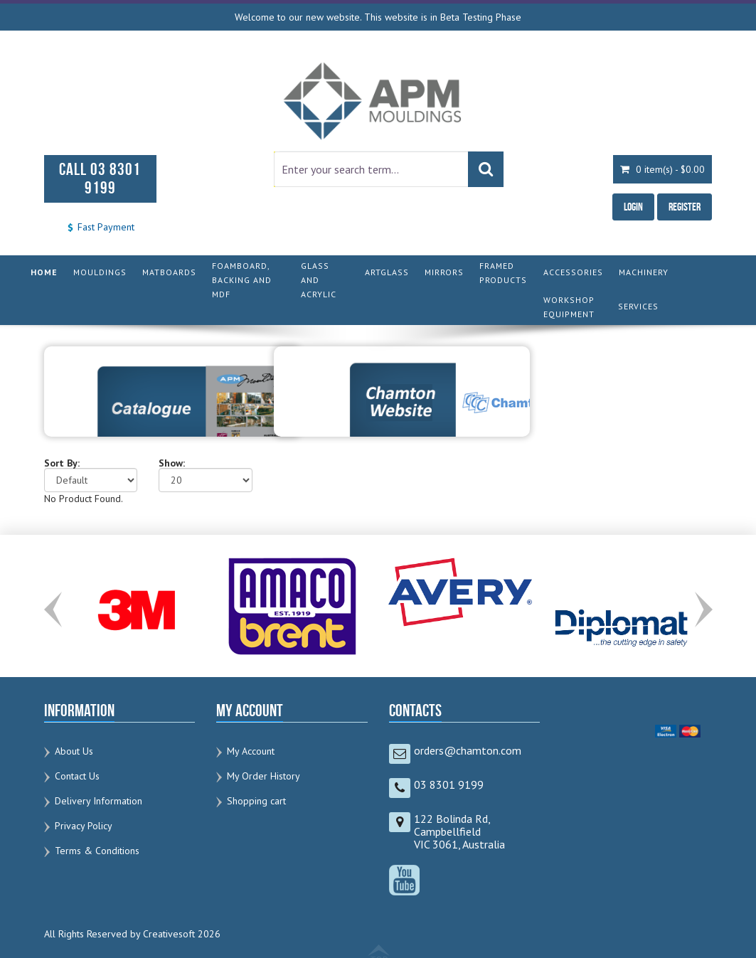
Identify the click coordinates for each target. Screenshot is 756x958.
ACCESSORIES (573, 272)
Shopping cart (256, 800)
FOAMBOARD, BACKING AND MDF (242, 279)
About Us (74, 751)
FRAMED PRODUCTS (503, 272)
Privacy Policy (83, 825)
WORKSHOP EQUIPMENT (569, 306)
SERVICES (638, 306)
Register (685, 207)
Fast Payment (100, 226)
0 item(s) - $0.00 (662, 169)
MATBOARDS (169, 272)
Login (633, 207)
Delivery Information (98, 800)
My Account (251, 751)
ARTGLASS (387, 272)
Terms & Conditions (97, 850)
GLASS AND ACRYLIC (318, 279)
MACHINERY (644, 272)
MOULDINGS (100, 272)
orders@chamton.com (467, 750)
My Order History (263, 776)
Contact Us (77, 776)
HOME (44, 272)
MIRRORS (444, 272)
